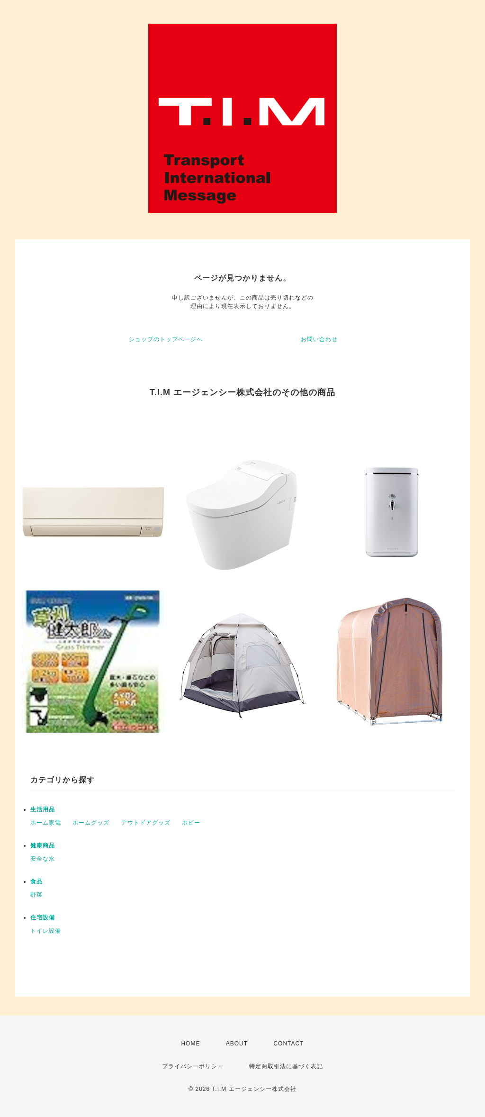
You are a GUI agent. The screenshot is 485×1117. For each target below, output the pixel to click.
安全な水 (42, 858)
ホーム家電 (45, 822)
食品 (36, 881)
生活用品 (42, 809)
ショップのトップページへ (166, 339)
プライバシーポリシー (193, 1066)
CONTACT (288, 1043)
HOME (190, 1043)
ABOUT (237, 1043)
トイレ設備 (45, 930)
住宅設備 (42, 917)
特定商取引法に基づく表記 (286, 1066)
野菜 (36, 894)
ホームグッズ (90, 822)
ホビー (191, 822)
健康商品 (42, 845)
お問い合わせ (319, 339)
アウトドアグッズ (146, 822)
